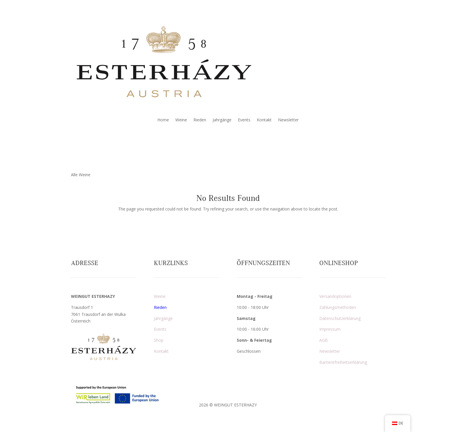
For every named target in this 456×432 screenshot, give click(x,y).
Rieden (199, 120)
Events (244, 120)
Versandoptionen (335, 296)
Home (163, 120)
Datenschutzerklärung (340, 318)
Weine (181, 120)
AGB (323, 340)
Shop (158, 340)
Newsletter (288, 120)
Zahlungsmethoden (337, 307)
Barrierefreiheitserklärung (343, 362)
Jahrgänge (222, 120)
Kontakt (264, 120)
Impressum (330, 329)
